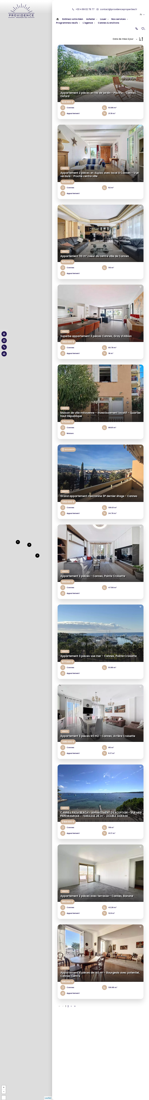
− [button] (3, 1091)
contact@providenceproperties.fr (118, 9)
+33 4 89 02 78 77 (85, 9)
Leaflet (48, 1098)
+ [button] (3, 1087)
